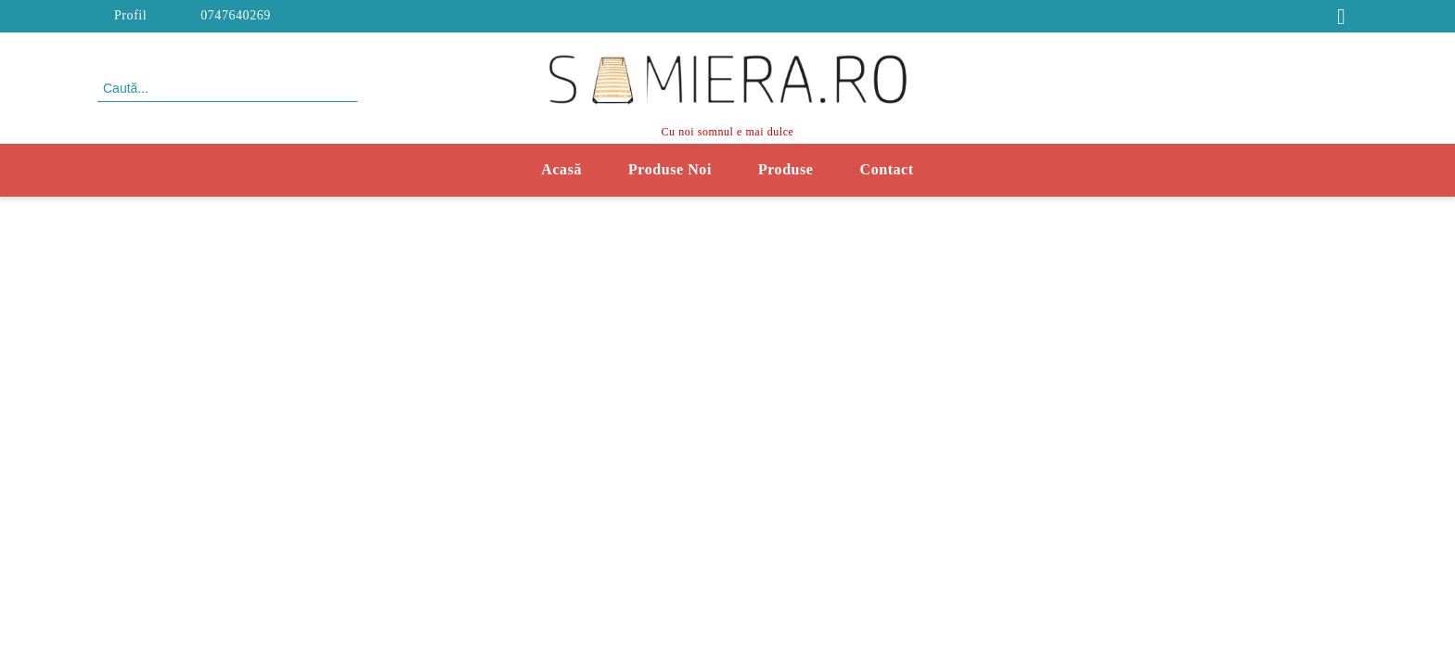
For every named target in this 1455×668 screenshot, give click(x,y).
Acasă (561, 169)
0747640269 (235, 15)
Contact (887, 169)
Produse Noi (670, 169)
